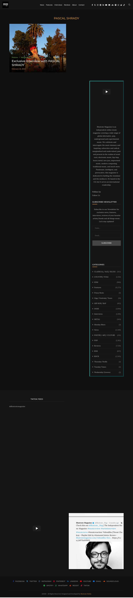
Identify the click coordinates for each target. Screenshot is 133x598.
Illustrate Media (86, 594)
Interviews (58, 5)
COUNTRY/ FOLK (107, 277)
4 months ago (114, 523)
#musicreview (94, 529)
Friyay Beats (107, 293)
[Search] (129, 5)
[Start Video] (106, 92)
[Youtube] (106, 5)
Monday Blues (107, 325)
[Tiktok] (124, 5)
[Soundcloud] (112, 5)
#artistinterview (108, 529)
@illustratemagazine (17, 407)
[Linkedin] (103, 5)
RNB (107, 352)
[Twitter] (95, 5)
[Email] (109, 5)
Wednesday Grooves (107, 373)
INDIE (107, 309)
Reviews (67, 5)
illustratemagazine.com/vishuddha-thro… (94, 538)
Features (49, 5)
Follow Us (96, 196)
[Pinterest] (100, 5)
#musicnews (82, 533)
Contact (81, 5)
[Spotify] (115, 5)
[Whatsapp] (118, 5)
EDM (107, 283)
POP (107, 341)
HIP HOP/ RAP (107, 304)
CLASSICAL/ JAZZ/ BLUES (107, 272)
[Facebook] (92, 5)
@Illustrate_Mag (101, 523)
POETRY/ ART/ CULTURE (107, 336)
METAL (107, 320)
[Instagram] (97, 5)
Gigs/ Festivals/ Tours (107, 299)
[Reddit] (121, 5)
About (74, 5)
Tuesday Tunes (107, 367)
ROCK (107, 357)
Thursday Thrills (107, 362)
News (42, 5)
